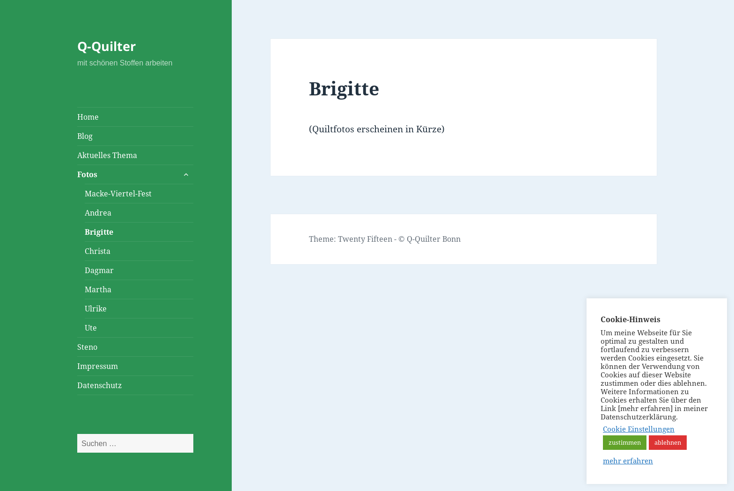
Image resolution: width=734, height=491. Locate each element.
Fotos (87, 174)
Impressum (97, 366)
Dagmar (99, 270)
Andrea (98, 213)
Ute (91, 328)
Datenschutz (99, 385)
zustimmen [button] (625, 442)
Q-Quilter (106, 46)
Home (88, 117)
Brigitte (99, 232)
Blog (85, 136)
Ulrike (96, 308)
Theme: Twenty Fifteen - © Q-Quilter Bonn (385, 239)
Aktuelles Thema (107, 155)
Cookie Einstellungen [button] (639, 429)
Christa (97, 251)
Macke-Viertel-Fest (118, 193)
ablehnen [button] (667, 442)
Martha (98, 289)
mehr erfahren (628, 460)
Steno (87, 347)
